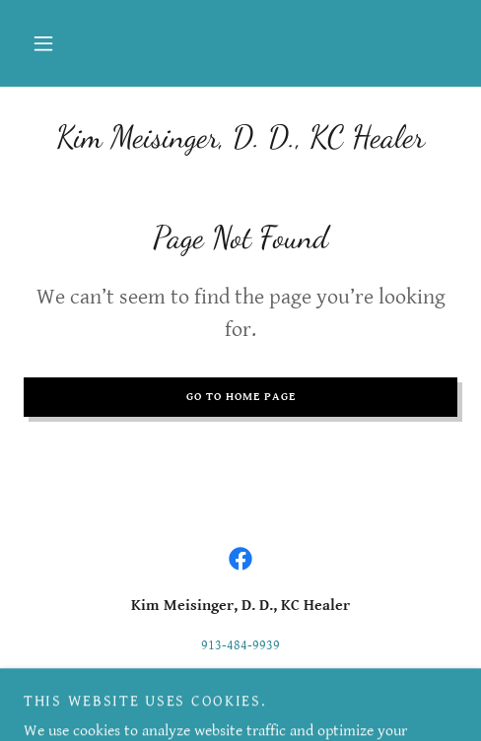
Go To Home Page (241, 396)
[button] (43, 43)
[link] (240, 137)
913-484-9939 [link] (240, 645)
